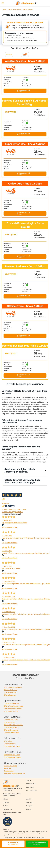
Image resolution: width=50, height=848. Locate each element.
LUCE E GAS (30, 787)
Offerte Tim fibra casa (11, 703)
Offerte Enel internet (11, 711)
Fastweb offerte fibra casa (13, 708)
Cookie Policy (16, 794)
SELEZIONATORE (31, 790)
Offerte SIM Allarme (11, 730)
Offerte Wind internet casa (13, 706)
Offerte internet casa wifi (13, 687)
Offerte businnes (10, 695)
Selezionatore (8, 771)
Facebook (29, 802)
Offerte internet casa (14, 10)
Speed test (7, 768)
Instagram (29, 806)
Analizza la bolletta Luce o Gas (14, 773)
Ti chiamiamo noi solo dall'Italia (36, 844)
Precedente (6, 514)
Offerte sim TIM (9, 722)
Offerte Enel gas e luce (12, 746)
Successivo (16, 514)
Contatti (5, 806)
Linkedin (28, 809)
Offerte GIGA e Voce (11, 719)
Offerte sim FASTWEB (11, 732)
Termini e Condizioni (9, 795)
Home (4, 10)
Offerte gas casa (9, 743)
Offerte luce (8, 741)
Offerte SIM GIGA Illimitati (13, 725)
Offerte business (28, 10)
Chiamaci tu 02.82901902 (13, 844)
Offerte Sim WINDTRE (11, 727)
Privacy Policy (7, 794)
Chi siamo (6, 802)
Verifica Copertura (10, 766)
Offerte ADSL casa (10, 690)
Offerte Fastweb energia (12, 757)
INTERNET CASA (31, 784)
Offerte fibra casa (10, 692)
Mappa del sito (7, 809)
